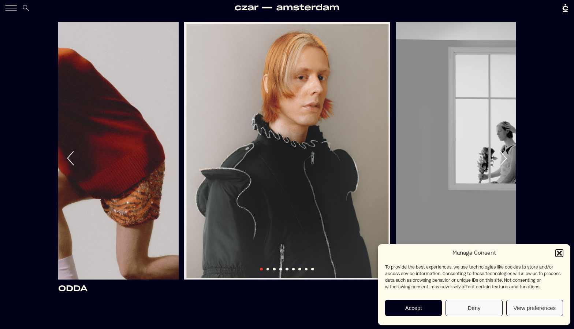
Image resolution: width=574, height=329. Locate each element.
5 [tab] (287, 269)
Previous (71, 158)
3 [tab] (274, 269)
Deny (473, 308)
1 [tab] (261, 269)
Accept (413, 308)
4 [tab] (280, 269)
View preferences (535, 308)
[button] (559, 253)
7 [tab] (299, 269)
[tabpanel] (287, 151)
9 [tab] (312, 269)
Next (503, 158)
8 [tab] (306, 269)
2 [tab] (267, 269)
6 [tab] (293, 269)
